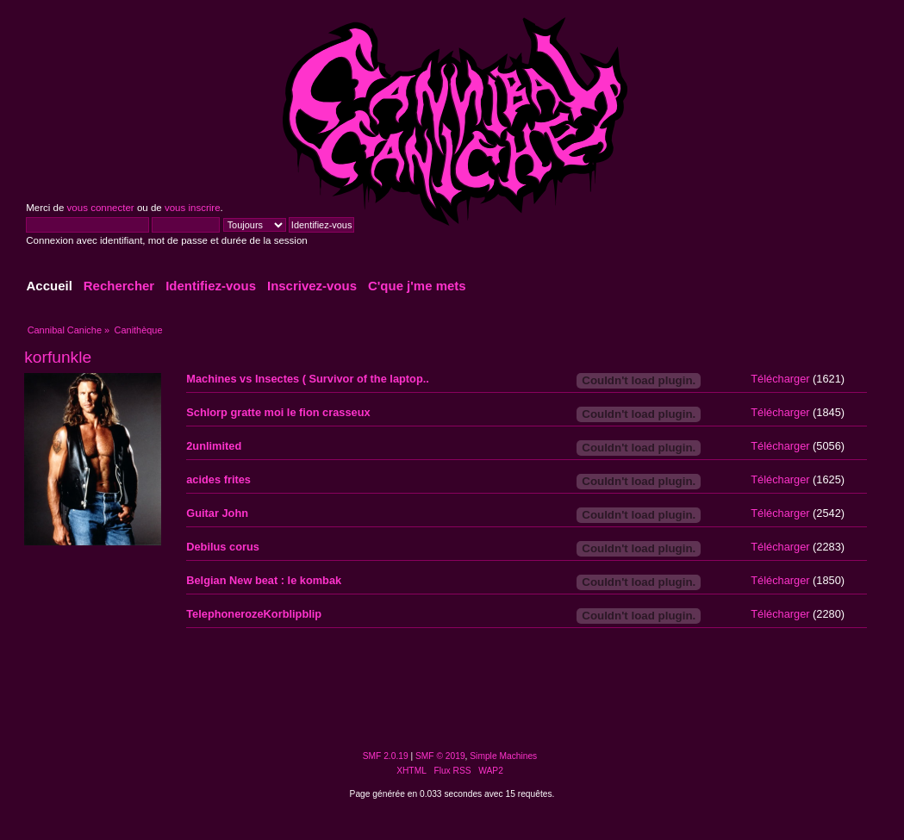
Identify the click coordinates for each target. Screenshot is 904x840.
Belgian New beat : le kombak (263, 580)
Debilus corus (222, 546)
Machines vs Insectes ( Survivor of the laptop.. (307, 378)
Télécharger (780, 378)
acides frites (218, 479)
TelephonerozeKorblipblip (253, 613)
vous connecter (100, 207)
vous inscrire (193, 207)
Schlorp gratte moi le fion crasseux (278, 412)
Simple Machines (503, 756)
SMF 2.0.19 (385, 756)
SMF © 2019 (440, 756)
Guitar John (217, 513)
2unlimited (213, 445)
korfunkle (57, 357)
